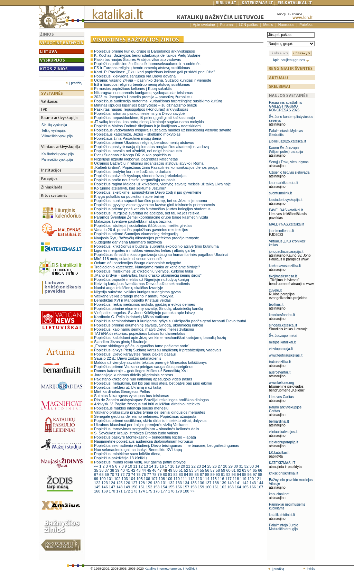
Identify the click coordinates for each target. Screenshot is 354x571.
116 (221, 479)
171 (119, 491)
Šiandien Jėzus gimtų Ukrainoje (120, 342)
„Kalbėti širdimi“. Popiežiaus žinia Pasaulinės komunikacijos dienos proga (155, 167)
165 (245, 487)
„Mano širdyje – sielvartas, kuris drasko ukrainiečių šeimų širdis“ (148, 275)
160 (208, 487)
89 (213, 474)
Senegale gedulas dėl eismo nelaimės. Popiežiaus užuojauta (145, 416)
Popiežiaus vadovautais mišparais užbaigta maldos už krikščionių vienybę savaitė (162, 130)
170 (112, 491)
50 (175, 470)
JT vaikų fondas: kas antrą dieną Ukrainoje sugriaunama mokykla (149, 122)
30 (236, 466)
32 (247, 466)
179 (179, 491)
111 (184, 479)
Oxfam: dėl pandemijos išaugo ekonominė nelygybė (137, 263)
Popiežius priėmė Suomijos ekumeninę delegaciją (136, 234)
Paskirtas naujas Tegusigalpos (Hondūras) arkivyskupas (141, 109)
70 (112, 474)
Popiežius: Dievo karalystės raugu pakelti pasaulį (135, 354)
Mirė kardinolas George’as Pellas (122, 391)
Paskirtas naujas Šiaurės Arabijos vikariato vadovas (137, 59)
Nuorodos (286, 24)
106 (147, 479)
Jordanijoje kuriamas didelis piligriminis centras (133, 375)
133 (179, 483)
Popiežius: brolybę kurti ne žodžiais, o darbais (132, 171)
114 (206, 479)
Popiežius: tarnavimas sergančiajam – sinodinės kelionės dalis (146, 429)
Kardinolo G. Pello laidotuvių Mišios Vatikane (131, 317)
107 (154, 479)
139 (223, 483)
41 (128, 470)
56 (207, 470)
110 (177, 479)
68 (101, 474)
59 (223, 470)
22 (194, 466)
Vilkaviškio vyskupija (57, 136)
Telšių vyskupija (53, 130)
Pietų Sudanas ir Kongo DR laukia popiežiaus (132, 155)
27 (220, 466)
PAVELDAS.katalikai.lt (286, 210)
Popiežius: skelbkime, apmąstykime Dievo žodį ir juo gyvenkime (148, 192)
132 (171, 483)
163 (231, 487)
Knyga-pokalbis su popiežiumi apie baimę (129, 196)
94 (239, 474)
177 (164, 491)
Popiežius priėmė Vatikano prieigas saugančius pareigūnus (143, 367)
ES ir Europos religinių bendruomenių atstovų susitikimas (142, 68)
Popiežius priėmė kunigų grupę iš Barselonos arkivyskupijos (144, 51)
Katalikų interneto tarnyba (163, 568)
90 (218, 474)
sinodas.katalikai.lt (283, 325)
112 (191, 479)
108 (162, 479)
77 (149, 474)
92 (228, 474)
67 (96, 474)
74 (133, 474)
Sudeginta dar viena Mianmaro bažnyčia (128, 242)
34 (257, 466)
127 (134, 483)
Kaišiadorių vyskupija (57, 154)
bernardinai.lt (279, 421)
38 (112, 470)
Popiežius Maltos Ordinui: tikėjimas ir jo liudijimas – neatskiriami (148, 126)
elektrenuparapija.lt (283, 442)
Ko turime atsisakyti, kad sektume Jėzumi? (130, 188)
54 (197, 470)
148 (119, 487)
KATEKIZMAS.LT (282, 463)
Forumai (227, 24)
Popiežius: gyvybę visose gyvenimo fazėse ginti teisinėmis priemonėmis (154, 205)
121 (258, 479)
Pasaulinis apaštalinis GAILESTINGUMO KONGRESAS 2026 (285, 106)
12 (141, 466)
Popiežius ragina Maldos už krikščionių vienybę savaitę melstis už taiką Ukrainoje (162, 184)
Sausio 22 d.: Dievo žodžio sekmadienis (127, 358)
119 (243, 479)
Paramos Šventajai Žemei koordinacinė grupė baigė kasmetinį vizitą (151, 217)
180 (186, 491)
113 (199, 479)
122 (97, 483)
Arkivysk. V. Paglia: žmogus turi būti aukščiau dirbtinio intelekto (147, 404)
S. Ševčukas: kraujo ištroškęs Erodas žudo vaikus (136, 433)
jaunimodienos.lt (281, 231)
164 (238, 487)
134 (186, 483)
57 (213, 470)
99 (96, 479)
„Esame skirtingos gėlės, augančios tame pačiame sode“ (141, 346)
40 (122, 470)
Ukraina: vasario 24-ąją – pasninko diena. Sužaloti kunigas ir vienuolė (152, 80)
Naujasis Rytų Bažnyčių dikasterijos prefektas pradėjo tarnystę (146, 238)
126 (127, 483)
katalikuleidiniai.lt (282, 515)
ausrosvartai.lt (279, 372)
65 (255, 470)
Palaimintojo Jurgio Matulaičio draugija (283, 527)
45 (149, 470)
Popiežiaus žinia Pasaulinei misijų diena (127, 138)
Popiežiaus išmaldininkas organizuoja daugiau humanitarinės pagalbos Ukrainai (161, 254)
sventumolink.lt (280, 193)
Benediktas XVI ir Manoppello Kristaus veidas (132, 300)
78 (154, 474)
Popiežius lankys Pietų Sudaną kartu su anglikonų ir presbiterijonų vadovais (157, 350)
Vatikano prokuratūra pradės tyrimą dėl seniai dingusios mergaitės (149, 412)
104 (132, 479)
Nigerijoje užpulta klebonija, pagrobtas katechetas (136, 159)
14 (151, 466)
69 (107, 474)
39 (117, 470)
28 (225, 466)
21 (188, 466)
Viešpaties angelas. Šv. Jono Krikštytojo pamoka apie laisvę (144, 313)
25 (209, 466)
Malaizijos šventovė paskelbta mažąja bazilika (132, 221)
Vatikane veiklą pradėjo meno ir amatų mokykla (134, 296)
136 (201, 483)
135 (193, 483)
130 (156, 483)
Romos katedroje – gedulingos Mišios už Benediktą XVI (140, 371)
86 (197, 474)
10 (130, 466)
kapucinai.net (279, 494)
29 (231, 466)
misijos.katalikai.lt (282, 342)
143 (253, 483)
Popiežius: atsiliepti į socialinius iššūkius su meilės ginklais (143, 225)
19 (178, 466)
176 (156, 491)
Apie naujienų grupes (291, 60)
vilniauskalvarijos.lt (283, 432)
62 (239, 470)
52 (186, 470)
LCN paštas (248, 24)
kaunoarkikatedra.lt (283, 183)
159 (201, 487)
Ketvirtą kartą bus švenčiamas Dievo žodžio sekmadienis (142, 284)
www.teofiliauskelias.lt (285, 355)
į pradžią (73, 83)
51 (181, 470)
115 (214, 479)
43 (138, 470)
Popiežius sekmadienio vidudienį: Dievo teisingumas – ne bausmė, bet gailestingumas (166, 445)
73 (128, 474)
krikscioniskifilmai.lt (283, 473)
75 (138, 474)
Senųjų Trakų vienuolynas (289, 162)
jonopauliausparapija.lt (286, 252)
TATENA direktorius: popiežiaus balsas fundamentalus (139, 333)
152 (149, 487)
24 (204, 466)
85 (191, 474)
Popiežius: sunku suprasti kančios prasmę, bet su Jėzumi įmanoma (150, 201)
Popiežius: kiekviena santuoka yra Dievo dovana (135, 76)
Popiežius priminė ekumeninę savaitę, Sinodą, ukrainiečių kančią (148, 308)
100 (102, 479)
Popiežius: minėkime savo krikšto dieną (127, 454)
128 (142, 483)
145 (97, 487)
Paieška (306, 24)
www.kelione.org (281, 383)
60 (228, 470)
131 (164, 483)
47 (160, 470)
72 (122, 474)
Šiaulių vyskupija (54, 125)
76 (144, 474)
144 (260, 483)
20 (183, 466)
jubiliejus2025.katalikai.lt (287, 141)
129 (149, 483)
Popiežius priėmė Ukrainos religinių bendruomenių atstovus (144, 142)
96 (250, 474)
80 (165, 474)
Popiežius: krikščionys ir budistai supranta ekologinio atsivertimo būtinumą (156, 246)
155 (171, 487)
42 (133, 470)
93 (234, 474)
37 (107, 470)
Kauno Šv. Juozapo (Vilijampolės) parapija (286, 150)
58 (218, 470)
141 (238, 483)
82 (175, 474)
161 (216, 487)
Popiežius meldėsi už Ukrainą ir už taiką (127, 387)
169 (105, 491)
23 (199, 466)
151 (142, 487)
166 (253, 487)
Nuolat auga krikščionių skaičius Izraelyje (128, 288)
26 (215, 466)
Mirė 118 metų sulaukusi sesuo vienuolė (128, 259)
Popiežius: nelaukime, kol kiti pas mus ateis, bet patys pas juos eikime (153, 383)
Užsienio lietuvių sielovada (289, 172)
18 (172, 466)
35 (96, 470)
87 (202, 474)
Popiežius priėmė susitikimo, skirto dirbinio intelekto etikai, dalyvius (150, 420)
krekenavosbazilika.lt (285, 266)
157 (186, 487)
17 (167, 466)
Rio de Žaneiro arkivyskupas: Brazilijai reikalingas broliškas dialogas (151, 400)
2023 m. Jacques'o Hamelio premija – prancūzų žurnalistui (143, 97)
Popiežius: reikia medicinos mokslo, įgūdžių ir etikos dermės (144, 304)
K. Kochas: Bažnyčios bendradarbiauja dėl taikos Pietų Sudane (147, 55)
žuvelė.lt (275, 290)
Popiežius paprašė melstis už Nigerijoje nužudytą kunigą (141, 279)
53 (191, 470)
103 (125, 479)
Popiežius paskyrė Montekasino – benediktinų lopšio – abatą (145, 437)
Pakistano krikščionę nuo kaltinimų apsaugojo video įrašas (143, 379)
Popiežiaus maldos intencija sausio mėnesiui (131, 408)
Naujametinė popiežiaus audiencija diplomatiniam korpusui (143, 441)
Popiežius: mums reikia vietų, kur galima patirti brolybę (140, 462)
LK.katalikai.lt (279, 452)
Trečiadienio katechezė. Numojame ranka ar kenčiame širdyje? (147, 267)
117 (228, 479)
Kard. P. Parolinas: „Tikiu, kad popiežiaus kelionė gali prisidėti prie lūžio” (154, 72)
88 (207, 474)
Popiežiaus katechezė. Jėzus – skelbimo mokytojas (137, 134)
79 (160, 474)
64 (250, 470)
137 (208, 483)
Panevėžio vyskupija (57, 160)
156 (179, 487)
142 (245, 483)
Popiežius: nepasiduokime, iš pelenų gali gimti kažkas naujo (144, 118)
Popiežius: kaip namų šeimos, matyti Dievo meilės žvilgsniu (144, 329)
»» (192, 491)
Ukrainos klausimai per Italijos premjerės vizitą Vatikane (141, 425)
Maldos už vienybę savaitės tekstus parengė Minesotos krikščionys (150, 362)
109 (169, 479)
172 (127, 491)
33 (252, 466)
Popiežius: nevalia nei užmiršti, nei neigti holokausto (138, 151)
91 (223, 474)
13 (146, 466)
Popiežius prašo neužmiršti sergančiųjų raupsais (134, 180)
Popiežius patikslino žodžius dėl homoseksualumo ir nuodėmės (147, 64)
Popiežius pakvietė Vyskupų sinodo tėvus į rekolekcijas (140, 176)
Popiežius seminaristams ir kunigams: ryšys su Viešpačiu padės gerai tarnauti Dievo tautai (170, 321)
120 (251, 479)
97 (255, 474)
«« (96, 466)
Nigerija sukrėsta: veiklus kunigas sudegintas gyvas (137, 292)
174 (142, 491)
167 (260, 487)
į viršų (308, 568)
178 (171, 491)
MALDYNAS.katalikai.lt (286, 224)
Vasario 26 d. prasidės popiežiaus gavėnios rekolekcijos (141, 230)
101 (110, 479)
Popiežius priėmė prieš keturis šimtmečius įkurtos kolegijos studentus (152, 209)
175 (149, 491)
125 (119, 483)
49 (170, 470)
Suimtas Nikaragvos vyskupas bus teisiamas (131, 396)
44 (144, 470)
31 (241, 466)
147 (112, 487)
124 (112, 483)
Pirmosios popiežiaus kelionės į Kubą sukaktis (132, 88)
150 (134, 487)
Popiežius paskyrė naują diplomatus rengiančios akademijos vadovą (151, 147)
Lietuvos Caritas (281, 397)
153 (156, 487)
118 (236, 479)
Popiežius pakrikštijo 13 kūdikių (120, 458)
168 (97, 491)
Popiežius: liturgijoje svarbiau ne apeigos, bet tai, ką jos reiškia (146, 213)
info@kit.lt (190, 568)
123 (105, 483)
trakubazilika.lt (280, 362)
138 (216, 483)
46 (154, 470)
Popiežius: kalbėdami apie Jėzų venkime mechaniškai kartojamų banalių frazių (160, 337)
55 (202, 470)
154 (164, 487)
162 (223, 487)
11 (135, 466)
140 (231, 483)
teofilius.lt (276, 304)
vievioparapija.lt (281, 349)
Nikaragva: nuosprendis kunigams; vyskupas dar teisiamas (143, 93)
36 (101, 470)
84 (186, 474)
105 (139, 479)
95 (244, 474)
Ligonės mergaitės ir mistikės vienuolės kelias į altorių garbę (144, 250)
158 (193, 487)
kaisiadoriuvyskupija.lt (285, 200)
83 (181, 474)
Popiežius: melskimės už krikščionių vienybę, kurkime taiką (143, 271)
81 (170, 474)
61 (234, 470)
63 (244, 470)
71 (117, 474)
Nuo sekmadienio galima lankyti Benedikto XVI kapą (138, 450)
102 (117, 479)
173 (134, 491)
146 (105, 487)
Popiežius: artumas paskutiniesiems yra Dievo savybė (139, 113)
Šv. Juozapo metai (283, 336)
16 (162, 466)
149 (127, 487)
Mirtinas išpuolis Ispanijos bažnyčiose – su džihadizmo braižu (145, 105)
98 (260, 474)
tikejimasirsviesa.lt (283, 276)
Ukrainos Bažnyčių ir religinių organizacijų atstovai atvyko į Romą (149, 163)
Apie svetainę (204, 24)
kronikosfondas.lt (282, 315)
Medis (268, 24)
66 (260, 470)
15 (156, 466)
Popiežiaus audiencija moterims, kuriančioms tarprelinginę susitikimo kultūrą (158, 101)
